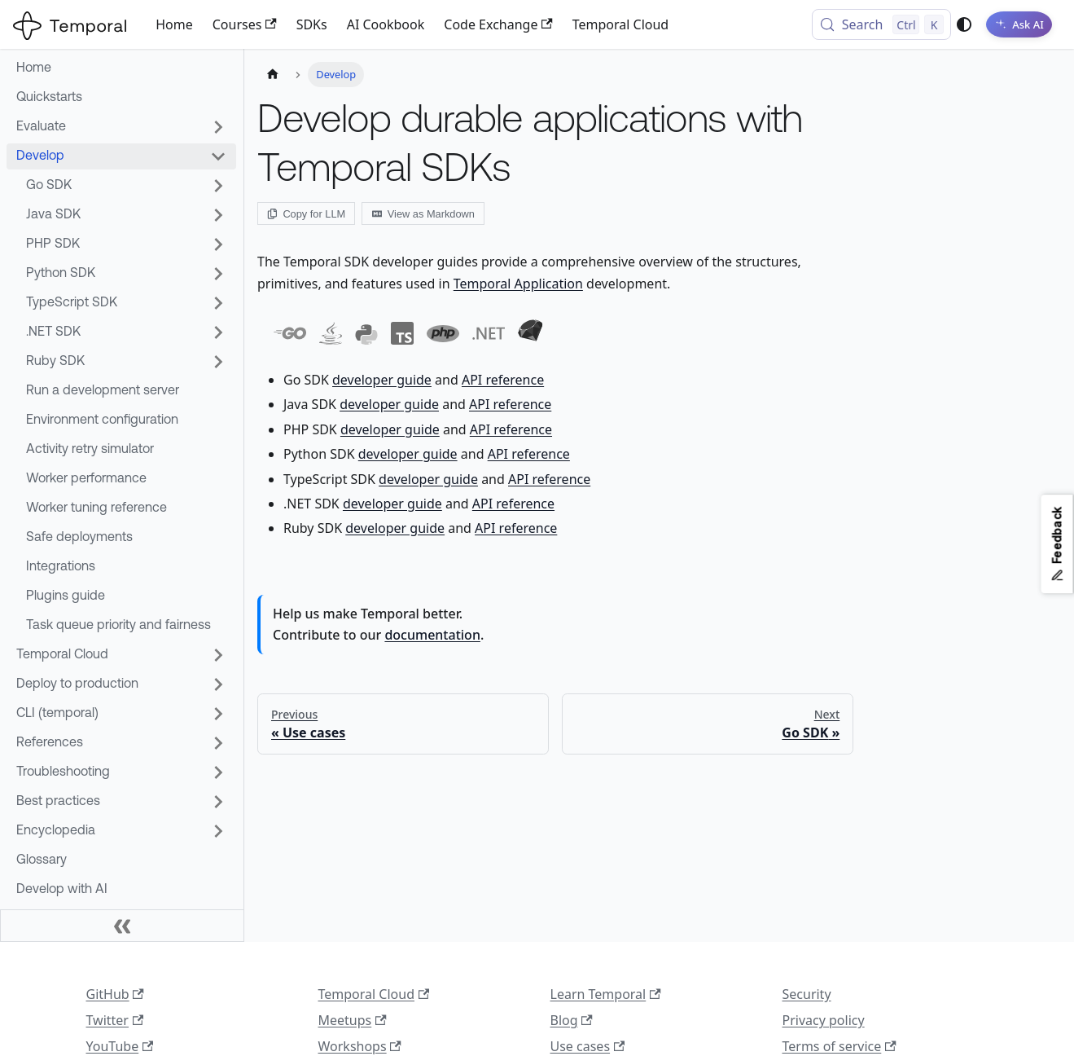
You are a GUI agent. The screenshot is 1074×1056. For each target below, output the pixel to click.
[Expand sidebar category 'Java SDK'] (218, 215)
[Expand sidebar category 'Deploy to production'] (218, 684)
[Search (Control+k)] (876, 24)
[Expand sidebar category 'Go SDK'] (218, 186)
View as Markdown (423, 214)
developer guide (382, 380)
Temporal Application (518, 284)
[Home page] (272, 74)
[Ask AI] (1016, 24)
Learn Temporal (605, 994)
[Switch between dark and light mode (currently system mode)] (959, 24)
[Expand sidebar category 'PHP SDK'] (218, 244)
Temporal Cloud (620, 24)
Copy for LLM (306, 214)
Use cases (587, 1046)
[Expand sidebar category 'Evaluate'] (218, 127)
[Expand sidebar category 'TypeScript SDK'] (218, 303)
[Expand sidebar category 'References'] (218, 743)
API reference (503, 380)
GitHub (115, 994)
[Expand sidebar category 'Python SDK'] (218, 274)
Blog (571, 1020)
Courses (245, 24)
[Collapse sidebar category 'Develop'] (218, 156)
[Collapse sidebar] (122, 925)
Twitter (115, 1020)
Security (806, 994)
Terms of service (839, 1046)
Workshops (359, 1046)
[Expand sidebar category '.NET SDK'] (218, 332)
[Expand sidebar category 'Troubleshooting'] (218, 772)
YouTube (120, 1046)
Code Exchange (498, 24)
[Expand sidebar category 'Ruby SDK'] (218, 362)
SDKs (311, 24)
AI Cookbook (386, 24)
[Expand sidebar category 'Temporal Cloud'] (218, 655)
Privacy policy (823, 1020)
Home (174, 24)
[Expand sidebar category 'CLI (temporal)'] (218, 714)
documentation (432, 635)
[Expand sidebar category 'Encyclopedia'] (218, 831)
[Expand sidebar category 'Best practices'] (218, 802)
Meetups (352, 1020)
